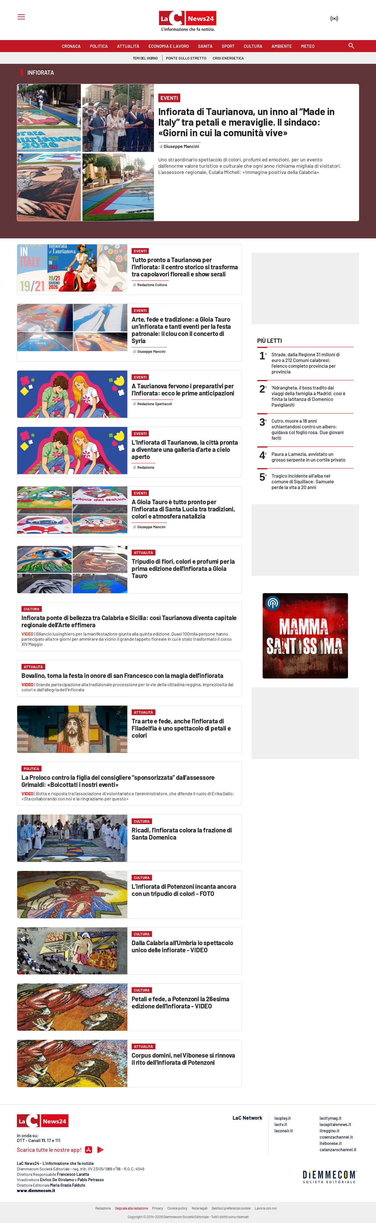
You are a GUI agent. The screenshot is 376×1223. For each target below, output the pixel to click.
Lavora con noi (266, 1208)
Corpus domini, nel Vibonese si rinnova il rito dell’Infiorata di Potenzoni (183, 1058)
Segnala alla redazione (131, 1208)
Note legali (199, 1208)
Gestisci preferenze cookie (231, 1208)
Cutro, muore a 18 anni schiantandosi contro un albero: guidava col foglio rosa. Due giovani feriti (308, 429)
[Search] (351, 46)
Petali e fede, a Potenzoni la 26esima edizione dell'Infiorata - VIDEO (180, 1002)
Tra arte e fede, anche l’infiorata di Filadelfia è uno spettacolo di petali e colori (181, 728)
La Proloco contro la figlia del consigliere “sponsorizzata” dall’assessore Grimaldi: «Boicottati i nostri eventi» (118, 780)
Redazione (103, 1208)
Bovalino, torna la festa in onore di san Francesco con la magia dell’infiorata (122, 675)
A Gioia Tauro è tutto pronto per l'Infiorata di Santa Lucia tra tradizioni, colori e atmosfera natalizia (183, 509)
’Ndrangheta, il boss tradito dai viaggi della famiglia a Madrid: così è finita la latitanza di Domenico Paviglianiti (308, 396)
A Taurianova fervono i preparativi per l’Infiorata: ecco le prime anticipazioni (183, 389)
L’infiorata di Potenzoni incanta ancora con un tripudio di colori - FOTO (184, 889)
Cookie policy (177, 1208)
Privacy (157, 1208)
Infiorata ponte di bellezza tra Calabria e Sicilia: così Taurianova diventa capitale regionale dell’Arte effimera (129, 621)
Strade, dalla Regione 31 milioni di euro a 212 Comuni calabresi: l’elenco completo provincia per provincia (306, 362)
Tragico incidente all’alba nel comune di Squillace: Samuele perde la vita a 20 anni (303, 481)
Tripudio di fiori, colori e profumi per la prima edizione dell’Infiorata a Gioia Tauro (183, 568)
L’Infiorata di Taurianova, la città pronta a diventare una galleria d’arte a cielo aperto (185, 449)
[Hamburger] (20, 17)
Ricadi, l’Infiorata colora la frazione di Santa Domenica (182, 833)
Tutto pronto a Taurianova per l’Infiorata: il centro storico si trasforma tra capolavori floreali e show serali (185, 267)
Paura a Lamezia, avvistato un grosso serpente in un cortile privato (308, 456)
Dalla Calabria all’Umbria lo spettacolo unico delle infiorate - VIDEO (182, 946)
